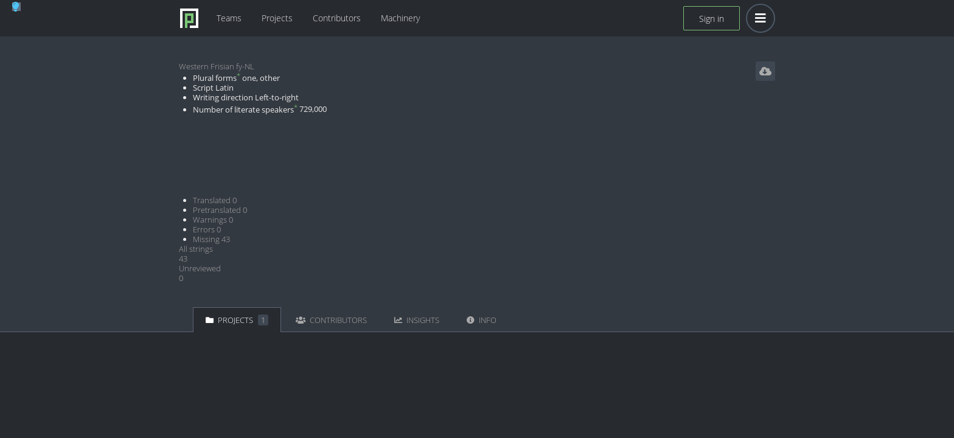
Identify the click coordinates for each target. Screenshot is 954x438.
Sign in (711, 18)
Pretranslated (220, 209)
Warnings (213, 219)
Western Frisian (206, 66)
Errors (207, 229)
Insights (416, 320)
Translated (215, 200)
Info (481, 320)
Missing (211, 239)
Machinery (400, 18)
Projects (277, 18)
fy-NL (245, 66)
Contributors (337, 18)
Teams (229, 18)
